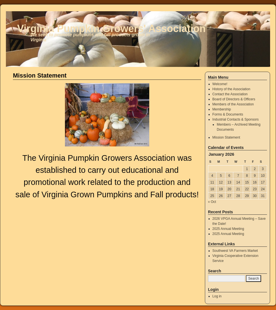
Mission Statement (226, 137)
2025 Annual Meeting (228, 229)
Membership (221, 109)
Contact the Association (230, 94)
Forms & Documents (227, 114)
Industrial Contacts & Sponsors (235, 119)
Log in (217, 296)
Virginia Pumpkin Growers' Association (111, 28)
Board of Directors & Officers (233, 99)
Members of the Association (233, 104)
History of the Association (231, 89)
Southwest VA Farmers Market (235, 251)
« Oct (212, 202)
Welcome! (219, 84)
